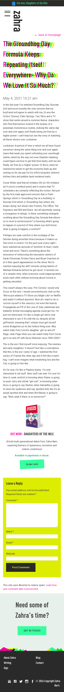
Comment (12, 500)
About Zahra (10, 657)
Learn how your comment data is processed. (30, 587)
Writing (7, 662)
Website (10, 553)
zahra (18, 21)
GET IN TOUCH (32, 630)
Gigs (6, 668)
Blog (38, 657)
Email (9, 542)
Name (10, 531)
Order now (32, 464)
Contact (40, 662)
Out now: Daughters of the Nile (32, 3)
